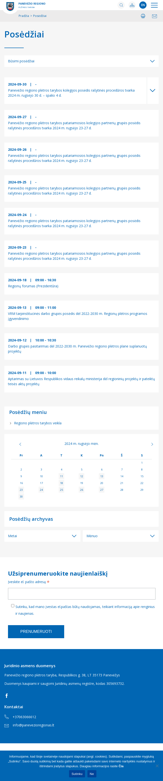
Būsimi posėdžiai (21, 61)
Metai (12, 536)
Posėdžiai (24, 34)
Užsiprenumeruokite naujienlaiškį (58, 573)
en (143, 5)
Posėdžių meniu (28, 412)
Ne (92, 774)
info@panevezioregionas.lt (29, 725)
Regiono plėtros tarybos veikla (38, 423)
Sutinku (76, 774)
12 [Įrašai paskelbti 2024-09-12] (81, 476)
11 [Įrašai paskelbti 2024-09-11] (61, 476)
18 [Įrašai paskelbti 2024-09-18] (61, 483)
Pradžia (24, 16)
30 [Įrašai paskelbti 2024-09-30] (21, 496)
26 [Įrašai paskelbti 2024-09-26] (81, 490)
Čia (121, 766)
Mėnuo (92, 536)
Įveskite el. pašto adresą (29, 582)
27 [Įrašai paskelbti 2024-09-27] (101, 490)
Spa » (145, 444)
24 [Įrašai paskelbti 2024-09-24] (41, 490)
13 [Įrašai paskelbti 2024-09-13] (101, 476)
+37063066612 (20, 717)
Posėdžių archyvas (31, 519)
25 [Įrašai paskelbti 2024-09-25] (61, 490)
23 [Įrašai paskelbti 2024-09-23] (21, 490)
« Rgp (18, 444)
